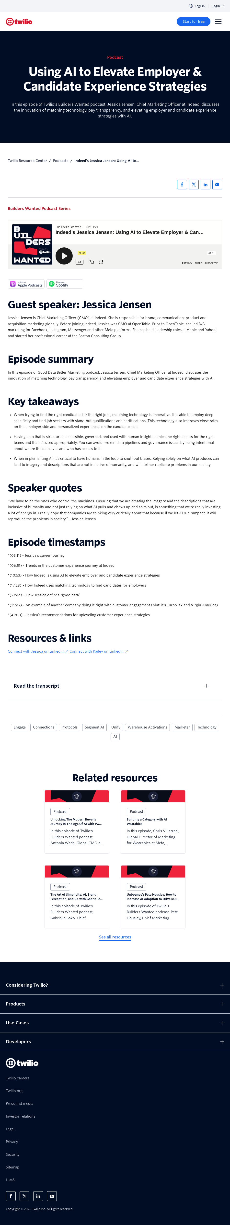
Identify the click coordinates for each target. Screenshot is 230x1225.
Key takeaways (43, 401)
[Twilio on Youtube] (52, 1196)
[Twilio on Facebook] (11, 1196)
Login (218, 6)
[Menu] (218, 21)
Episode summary (50, 359)
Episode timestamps (56, 542)
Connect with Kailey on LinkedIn (99, 651)
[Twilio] (19, 21)
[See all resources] (115, 937)
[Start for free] (193, 21)
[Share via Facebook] (182, 184)
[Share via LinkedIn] (205, 184)
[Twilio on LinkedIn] (38, 1196)
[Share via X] (194, 184)
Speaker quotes (45, 488)
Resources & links (50, 638)
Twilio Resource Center (27, 161)
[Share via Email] (217, 184)
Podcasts (60, 161)
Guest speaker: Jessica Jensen (80, 305)
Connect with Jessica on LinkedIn (38, 651)
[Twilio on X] (24, 1196)
